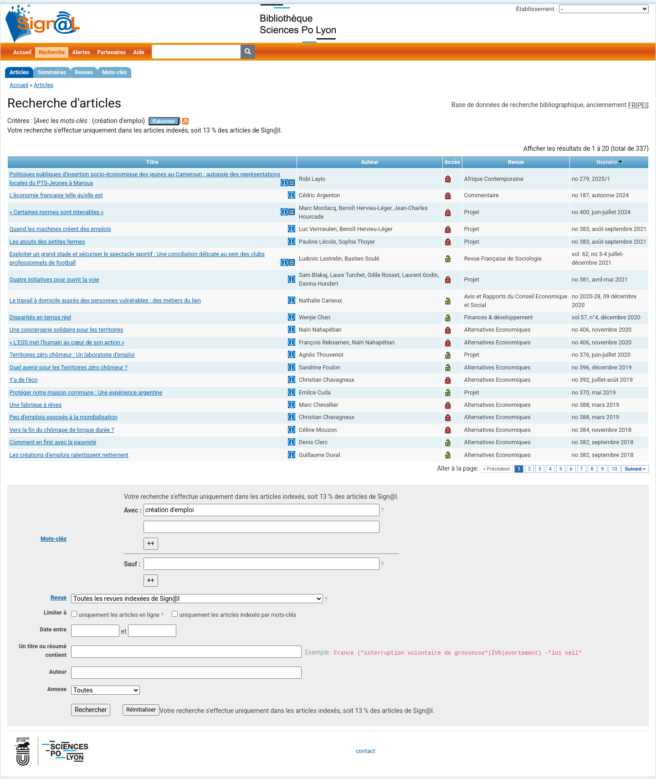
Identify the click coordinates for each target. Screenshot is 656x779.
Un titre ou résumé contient (43, 650)
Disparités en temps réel (40, 317)
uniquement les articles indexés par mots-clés (237, 614)
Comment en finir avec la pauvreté (53, 442)
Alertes (81, 52)
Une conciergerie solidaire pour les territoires (66, 329)
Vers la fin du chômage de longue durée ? (62, 429)
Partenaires (111, 52)
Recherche (52, 52)
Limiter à (55, 612)
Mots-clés (114, 72)
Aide (138, 52)
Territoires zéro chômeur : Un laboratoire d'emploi (72, 354)
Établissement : (537, 8)
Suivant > (635, 469)
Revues (84, 72)
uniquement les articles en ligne (118, 614)
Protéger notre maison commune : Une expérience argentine (86, 392)
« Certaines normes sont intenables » (56, 212)
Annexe (57, 689)
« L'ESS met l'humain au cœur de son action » (67, 342)
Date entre (53, 629)
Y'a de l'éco (24, 379)
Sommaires (52, 72)
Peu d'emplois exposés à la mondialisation (64, 417)
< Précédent (496, 469)
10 (614, 469)
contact (365, 751)
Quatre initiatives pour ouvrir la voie (54, 279)
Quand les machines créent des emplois (60, 229)
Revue (59, 597)
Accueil (22, 52)
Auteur (58, 671)
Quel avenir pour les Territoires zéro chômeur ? (69, 367)
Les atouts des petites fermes (47, 241)
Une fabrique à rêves (36, 404)
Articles (19, 72)
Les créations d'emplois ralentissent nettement (69, 454)
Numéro (607, 162)
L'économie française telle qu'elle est (56, 195)
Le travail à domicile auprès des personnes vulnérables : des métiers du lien (105, 300)
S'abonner (163, 121)
